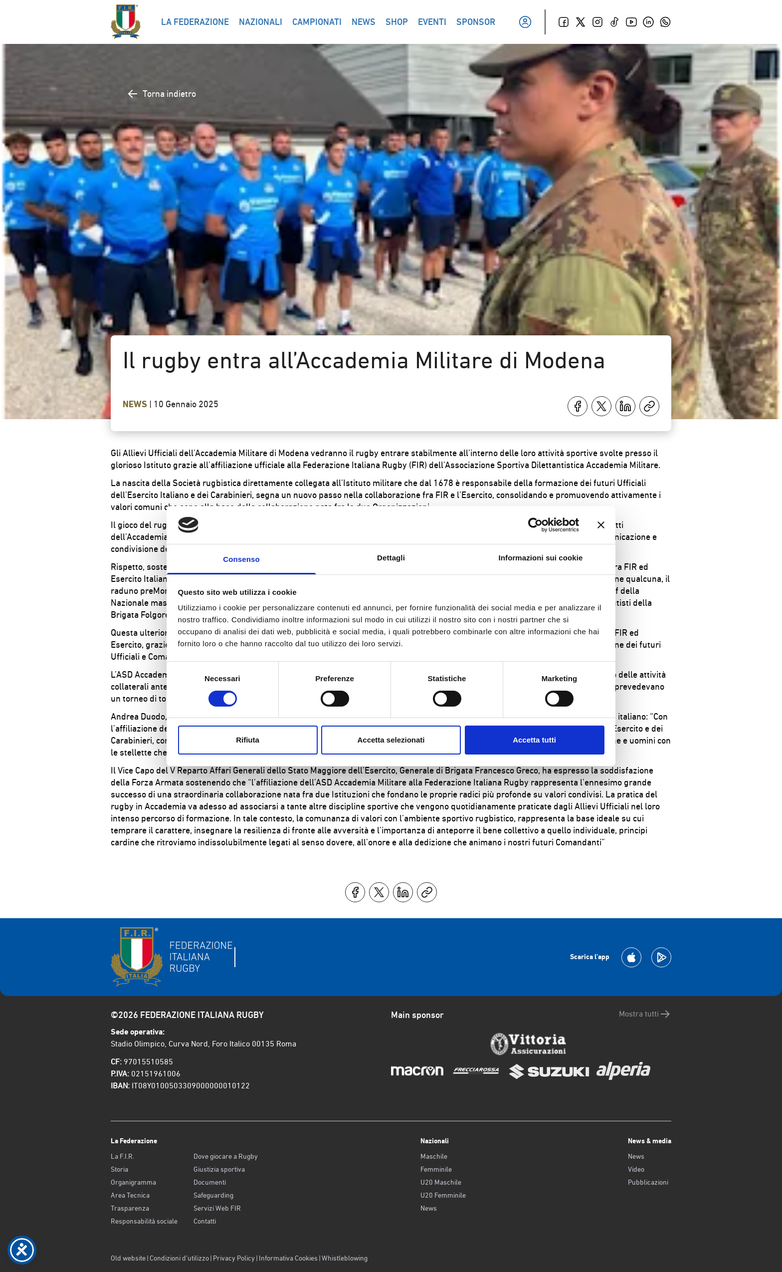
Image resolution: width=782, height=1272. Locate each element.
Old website (128, 1258)
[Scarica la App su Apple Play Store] (631, 957)
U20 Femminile (443, 1195)
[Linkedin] (648, 22)
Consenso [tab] (241, 559)
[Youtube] (631, 22)
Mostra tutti (645, 1014)
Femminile (436, 1169)
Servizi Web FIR (217, 1208)
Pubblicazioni (648, 1182)
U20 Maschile (440, 1182)
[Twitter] (580, 22)
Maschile (433, 1156)
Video (636, 1169)
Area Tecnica (130, 1195)
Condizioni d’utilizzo (179, 1258)
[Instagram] (597, 22)
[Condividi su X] (601, 406)
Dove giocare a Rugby (226, 1156)
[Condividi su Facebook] (577, 406)
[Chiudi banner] (600, 524)
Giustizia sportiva (219, 1169)
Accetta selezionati (390, 740)
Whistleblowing (345, 1258)
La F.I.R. (122, 1156)
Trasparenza (130, 1208)
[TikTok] (614, 22)
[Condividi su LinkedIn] (625, 406)
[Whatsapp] (665, 22)
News (136, 404)
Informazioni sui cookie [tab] (541, 557)
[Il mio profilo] (525, 21)
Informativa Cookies (288, 1258)
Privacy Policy (234, 1258)
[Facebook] (564, 22)
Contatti (205, 1221)
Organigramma (133, 1182)
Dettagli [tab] (391, 557)
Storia (119, 1169)
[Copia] (649, 406)
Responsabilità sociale (144, 1221)
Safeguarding (213, 1195)
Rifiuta (247, 740)
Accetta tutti (534, 740)
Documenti (210, 1182)
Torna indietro (161, 94)
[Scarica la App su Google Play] (661, 957)
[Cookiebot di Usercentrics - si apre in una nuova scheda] (535, 524)
